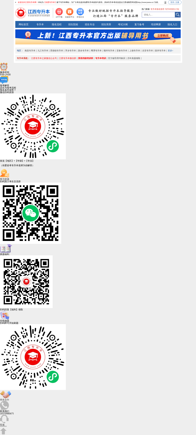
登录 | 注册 (174, 2)
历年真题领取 (133, 58)
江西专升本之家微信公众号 (44, 58)
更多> (170, 50)
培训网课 (156, 24)
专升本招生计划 (172, 9)
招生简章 (106, 24)
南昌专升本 (30, 50)
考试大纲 (123, 24)
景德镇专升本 (56, 50)
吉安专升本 (147, 50)
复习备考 (139, 24)
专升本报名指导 (157, 9)
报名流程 (57, 24)
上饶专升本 (134, 50)
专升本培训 (100, 58)
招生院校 (73, 24)
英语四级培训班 (85, 58)
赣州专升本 (109, 50)
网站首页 (23, 24)
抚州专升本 (160, 50)
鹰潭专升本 (96, 50)
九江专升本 (43, 50)
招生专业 (90, 24)
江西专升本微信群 (67, 58)
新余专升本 (83, 50)
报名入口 (172, 24)
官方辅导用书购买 (116, 58)
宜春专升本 (122, 50)
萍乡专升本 (70, 50)
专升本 (40, 24)
